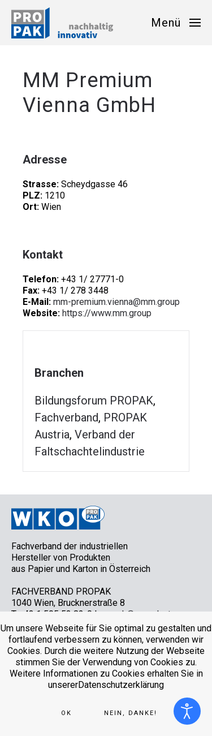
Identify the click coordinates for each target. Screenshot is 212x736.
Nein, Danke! (130, 713)
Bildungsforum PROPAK (93, 400)
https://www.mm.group (107, 313)
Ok (66, 713)
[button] (176, 22)
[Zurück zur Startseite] (62, 22)
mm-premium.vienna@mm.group (116, 301)
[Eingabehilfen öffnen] (187, 711)
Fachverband (66, 417)
